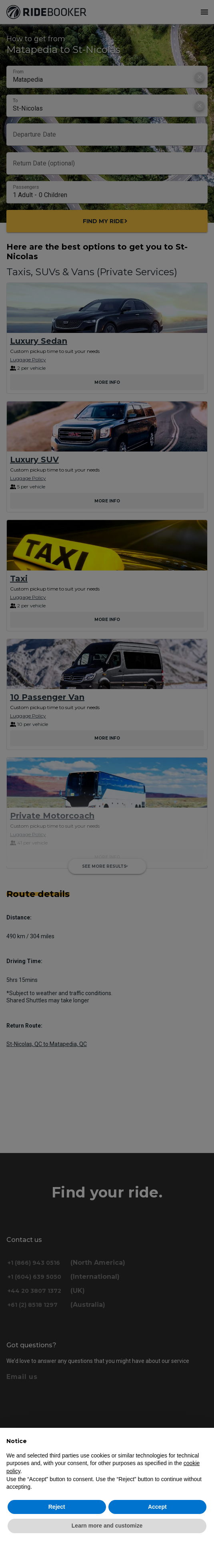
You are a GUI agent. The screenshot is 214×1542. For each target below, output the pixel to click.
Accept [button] (157, 1507)
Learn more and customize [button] (107, 1525)
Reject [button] (56, 1507)
